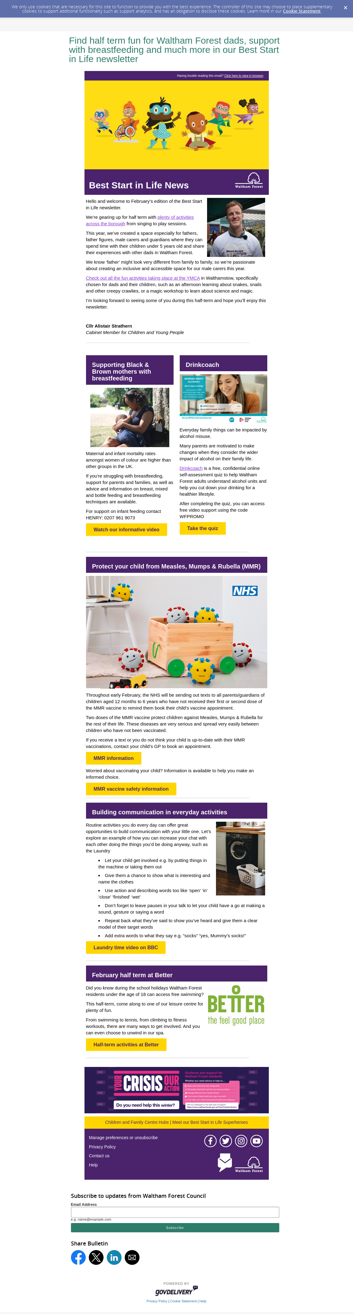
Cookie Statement (302, 11)
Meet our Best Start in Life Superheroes (210, 1122)
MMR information (114, 758)
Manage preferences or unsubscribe (123, 1137)
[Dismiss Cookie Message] (345, 6)
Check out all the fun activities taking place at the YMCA (143, 278)
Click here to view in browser (243, 75)
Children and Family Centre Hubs (137, 1122)
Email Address (84, 1204)
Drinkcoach (191, 468)
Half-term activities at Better (126, 1044)
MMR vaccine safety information (131, 789)
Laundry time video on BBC (126, 947)
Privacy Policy (102, 1146)
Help (93, 1165)
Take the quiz (202, 528)
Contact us (99, 1155)
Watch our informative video (127, 529)
